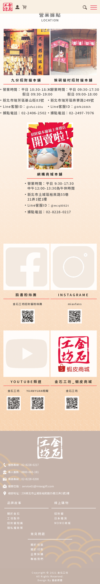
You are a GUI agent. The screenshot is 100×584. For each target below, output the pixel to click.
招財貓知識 (15, 523)
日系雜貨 (60, 518)
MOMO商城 (62, 523)
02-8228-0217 (30, 465)
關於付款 (37, 549)
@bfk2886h (82, 107)
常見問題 (38, 533)
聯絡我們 (37, 559)
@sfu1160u (34, 107)
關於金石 (13, 513)
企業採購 (37, 554)
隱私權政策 (15, 528)
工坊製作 (13, 518)
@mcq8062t (60, 205)
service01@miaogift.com (37, 486)
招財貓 (59, 513)
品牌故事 (14, 502)
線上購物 (61, 502)
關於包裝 (37, 544)
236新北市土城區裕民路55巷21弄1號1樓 (45, 493)
